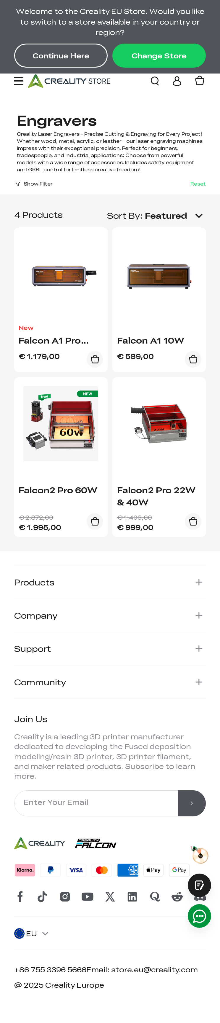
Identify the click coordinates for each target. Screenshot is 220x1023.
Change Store (159, 55)
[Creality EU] (69, 81)
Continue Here (61, 55)
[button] (175, 215)
